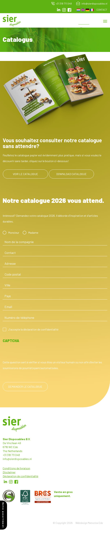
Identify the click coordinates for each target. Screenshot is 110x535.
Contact (101, 9)
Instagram (64, 10)
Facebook (16, 482)
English (83, 10)
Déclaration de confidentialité (20, 476)
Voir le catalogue (25, 174)
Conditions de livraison (16, 468)
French (92, 10)
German (87, 10)
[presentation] (30, 352)
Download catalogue (71, 174)
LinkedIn (58, 10)
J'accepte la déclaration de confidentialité (33, 329)
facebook (69, 10)
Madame (33, 232)
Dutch (78, 10)
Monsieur (13, 232)
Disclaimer (9, 472)
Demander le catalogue (25, 386)
